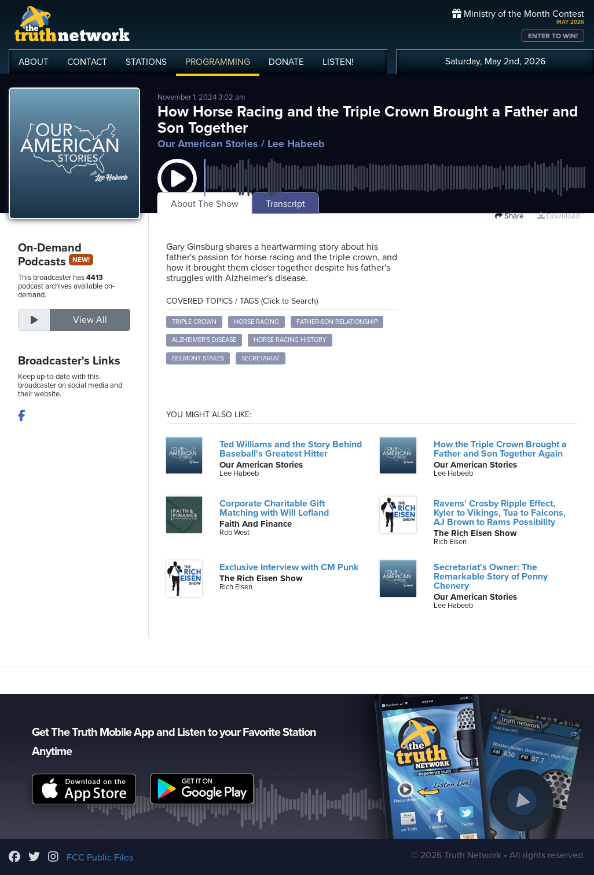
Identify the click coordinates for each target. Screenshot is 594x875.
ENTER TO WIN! (553, 36)
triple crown (194, 322)
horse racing (256, 322)
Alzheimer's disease (204, 340)
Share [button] (509, 216)
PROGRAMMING (217, 62)
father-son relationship (336, 322)
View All (90, 320)
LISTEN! (338, 62)
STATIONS (146, 62)
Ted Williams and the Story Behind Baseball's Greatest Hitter (290, 449)
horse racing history (290, 340)
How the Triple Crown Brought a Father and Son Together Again (500, 449)
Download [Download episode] (558, 216)
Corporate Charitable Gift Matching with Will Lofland (274, 508)
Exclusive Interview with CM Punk (289, 567)
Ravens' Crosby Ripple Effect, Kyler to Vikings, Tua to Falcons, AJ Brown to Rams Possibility (500, 513)
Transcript (285, 204)
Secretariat (260, 358)
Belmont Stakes (198, 358)
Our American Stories (207, 143)
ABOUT (34, 62)
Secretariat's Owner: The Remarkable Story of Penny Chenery (491, 577)
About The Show (205, 204)
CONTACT (87, 62)
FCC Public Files (100, 857)
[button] (177, 190)
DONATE (286, 62)
